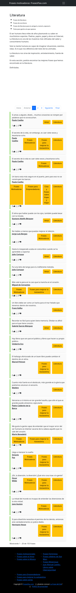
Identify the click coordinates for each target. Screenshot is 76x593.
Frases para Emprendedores (33, 187)
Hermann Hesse (19, 524)
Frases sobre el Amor (25, 556)
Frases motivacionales (26, 554)
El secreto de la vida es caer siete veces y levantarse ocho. (36, 158)
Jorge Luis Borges (19, 234)
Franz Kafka (17, 308)
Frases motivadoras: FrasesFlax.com (28, 3)
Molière (15, 388)
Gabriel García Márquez (22, 326)
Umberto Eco (17, 344)
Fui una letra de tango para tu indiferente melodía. (33, 267)
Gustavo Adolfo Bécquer (22, 218)
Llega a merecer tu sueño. (23, 452)
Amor (46, 122)
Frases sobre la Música (26, 559)
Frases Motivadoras (30, 141)
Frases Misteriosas (50, 562)
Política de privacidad (40, 586)
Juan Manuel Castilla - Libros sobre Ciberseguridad (52, 567)
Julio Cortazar (18, 254)
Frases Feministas (50, 554)
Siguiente (49, 108)
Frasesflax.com (28, 584)
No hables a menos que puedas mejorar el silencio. (33, 231)
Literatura (58, 122)
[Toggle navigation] (64, 3)
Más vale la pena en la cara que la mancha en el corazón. (35, 282)
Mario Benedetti (19, 434)
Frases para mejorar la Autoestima (44, 144)
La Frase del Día (56, 584)
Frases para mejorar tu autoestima (31, 577)
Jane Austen (17, 504)
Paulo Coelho (18, 120)
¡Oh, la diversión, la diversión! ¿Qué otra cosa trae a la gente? (37, 475)
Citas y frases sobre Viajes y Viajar (46, 194)
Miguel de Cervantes (21, 285)
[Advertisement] (38, 86)
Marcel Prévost (18, 362)
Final (57, 108)
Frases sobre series (25, 580)
